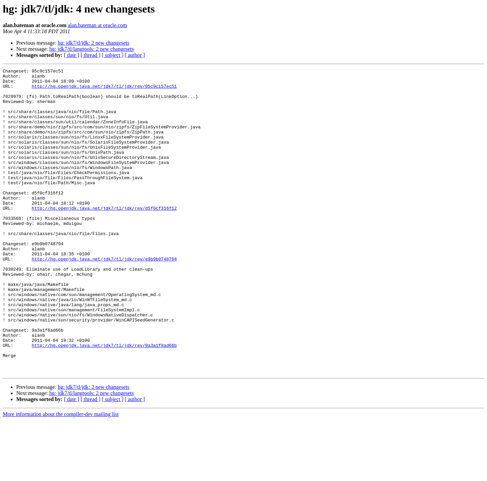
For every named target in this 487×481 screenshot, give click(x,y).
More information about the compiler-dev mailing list (61, 475)
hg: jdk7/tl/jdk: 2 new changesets (94, 43)
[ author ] (135, 55)
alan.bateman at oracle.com (97, 25)
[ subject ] (112, 55)
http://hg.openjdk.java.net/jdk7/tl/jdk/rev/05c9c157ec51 (104, 90)
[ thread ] (90, 55)
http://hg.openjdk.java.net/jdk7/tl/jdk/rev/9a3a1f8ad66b (104, 401)
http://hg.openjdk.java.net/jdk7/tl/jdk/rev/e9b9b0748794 (104, 297)
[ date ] (71, 55)
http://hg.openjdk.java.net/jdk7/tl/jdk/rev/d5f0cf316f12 (104, 236)
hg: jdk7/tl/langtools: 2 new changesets (91, 49)
